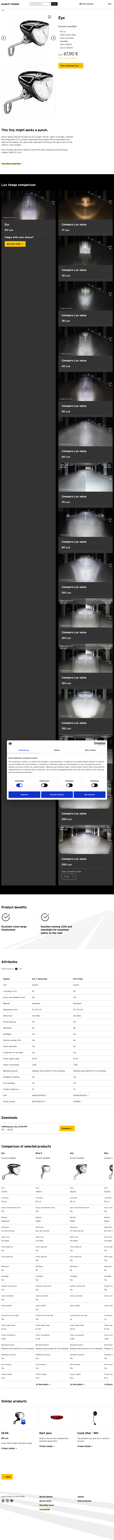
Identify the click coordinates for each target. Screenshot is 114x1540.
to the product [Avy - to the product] (76, 1384)
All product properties (11, 164)
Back (8, 1477)
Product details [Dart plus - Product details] (46, 1446)
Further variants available (67, 58)
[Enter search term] (40, 4)
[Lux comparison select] (69, 876)
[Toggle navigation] (109, 3)
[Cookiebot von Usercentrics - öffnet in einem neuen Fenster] (95, 743)
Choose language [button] (86, 4)
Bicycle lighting (46, 1497)
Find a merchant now (69, 66)
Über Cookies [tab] (90, 750)
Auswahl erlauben (57, 795)
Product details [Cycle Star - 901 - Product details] (84, 1446)
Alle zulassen (89, 795)
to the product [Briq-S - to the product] (42, 1384)
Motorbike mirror (47, 1505)
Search (54, 4)
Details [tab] (57, 750)
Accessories (45, 1509)
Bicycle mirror (46, 1501)
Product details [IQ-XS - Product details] (8, 1448)
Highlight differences (11, 969)
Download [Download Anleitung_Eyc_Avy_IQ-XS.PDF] (66, 1128)
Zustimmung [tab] (24, 750)
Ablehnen (24, 795)
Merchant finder (14, 244)
